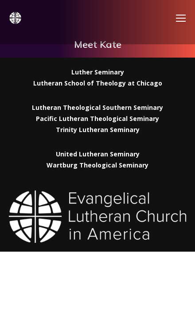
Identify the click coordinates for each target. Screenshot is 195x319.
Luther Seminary (97, 72)
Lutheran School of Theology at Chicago (97, 83)
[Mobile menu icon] (181, 18)
